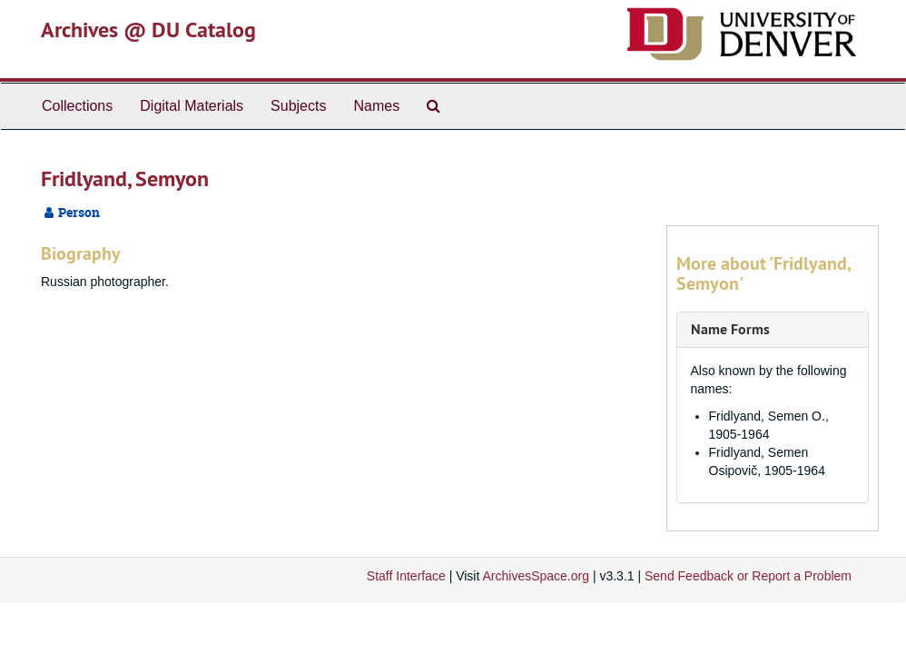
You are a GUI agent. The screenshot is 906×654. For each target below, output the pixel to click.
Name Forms (730, 329)
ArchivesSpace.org (535, 576)
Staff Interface (406, 576)
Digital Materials (191, 106)
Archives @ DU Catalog (148, 29)
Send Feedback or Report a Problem (748, 576)
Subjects (298, 106)
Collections (77, 106)
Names (376, 106)
